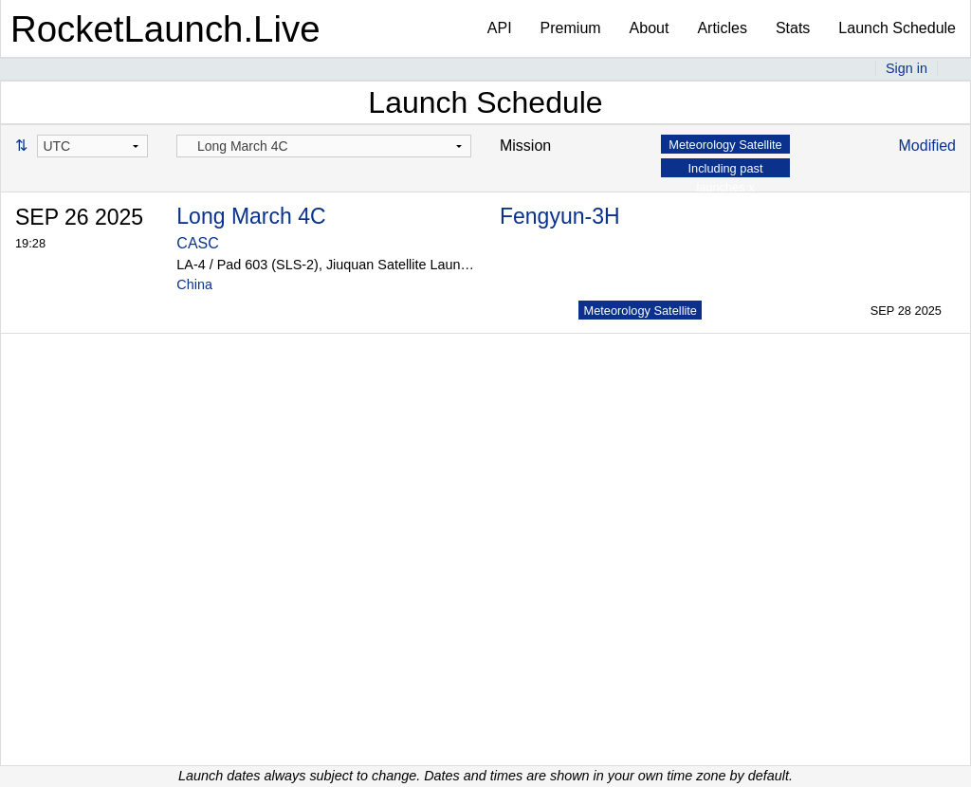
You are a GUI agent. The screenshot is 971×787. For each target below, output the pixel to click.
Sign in (906, 68)
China (194, 284)
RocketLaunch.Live (165, 29)
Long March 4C (250, 216)
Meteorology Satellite (640, 310)
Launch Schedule (897, 28)
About (649, 28)
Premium (570, 28)
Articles (721, 28)
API (499, 28)
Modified (927, 145)
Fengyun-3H (560, 216)
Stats (793, 28)
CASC (197, 243)
